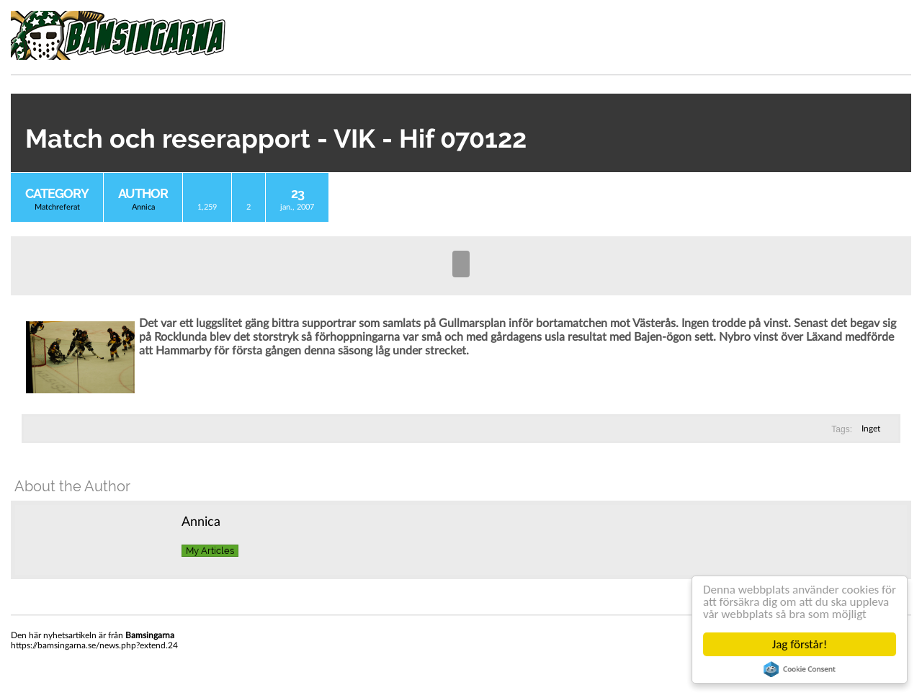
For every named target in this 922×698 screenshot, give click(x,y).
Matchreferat (57, 207)
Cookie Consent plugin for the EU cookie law (800, 669)
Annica (143, 207)
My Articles (210, 550)
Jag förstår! (799, 644)
